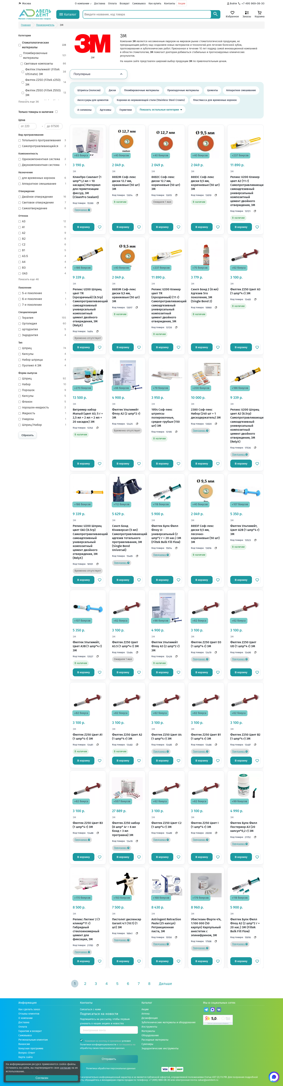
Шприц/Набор (42, 425)
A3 (42, 221)
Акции (181, 3)
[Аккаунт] (232, 3)
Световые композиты (43, 63)
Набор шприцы (42, 359)
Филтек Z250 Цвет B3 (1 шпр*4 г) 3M (88, 825)
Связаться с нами (90, 1009)
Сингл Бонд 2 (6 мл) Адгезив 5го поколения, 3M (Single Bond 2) (204, 295)
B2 (42, 238)
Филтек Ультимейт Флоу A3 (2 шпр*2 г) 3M (165, 646)
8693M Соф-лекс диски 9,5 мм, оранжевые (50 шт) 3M (126, 295)
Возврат (124, 3)
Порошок (42, 390)
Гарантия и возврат (30, 1031)
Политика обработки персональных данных (110, 1068)
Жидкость (42, 413)
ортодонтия (42, 329)
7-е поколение (42, 304)
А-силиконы (84, 109)
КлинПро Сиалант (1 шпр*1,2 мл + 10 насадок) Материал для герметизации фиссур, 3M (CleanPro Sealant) (87, 187)
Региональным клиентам (33, 1039)
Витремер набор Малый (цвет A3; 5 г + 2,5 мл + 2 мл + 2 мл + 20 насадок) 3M (88, 415)
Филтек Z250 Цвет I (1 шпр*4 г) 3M (205, 825)
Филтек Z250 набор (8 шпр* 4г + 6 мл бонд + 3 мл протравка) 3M (126, 829)
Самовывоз (139, 3)
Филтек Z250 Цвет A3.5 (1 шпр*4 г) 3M (125, 644)
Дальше (165, 983)
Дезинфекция (150, 1018)
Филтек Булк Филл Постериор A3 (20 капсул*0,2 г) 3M (243, 827)
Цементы (212, 90)
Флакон (42, 401)
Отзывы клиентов (28, 1013)
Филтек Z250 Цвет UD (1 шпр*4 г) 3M (243, 644)
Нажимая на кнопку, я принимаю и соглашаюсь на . (107, 1044)
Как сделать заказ (29, 1009)
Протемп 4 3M (42, 365)
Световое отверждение (42, 202)
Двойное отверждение (42, 196)
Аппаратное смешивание (42, 183)
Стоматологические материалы (42, 45)
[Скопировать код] (97, 203)
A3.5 (42, 256)
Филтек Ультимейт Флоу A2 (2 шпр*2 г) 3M (126, 413)
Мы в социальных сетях (219, 1002)
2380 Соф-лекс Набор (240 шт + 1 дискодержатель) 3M (206, 413)
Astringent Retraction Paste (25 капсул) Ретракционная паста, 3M (166, 925)
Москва (26, 3)
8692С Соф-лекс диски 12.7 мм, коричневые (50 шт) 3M (165, 183)
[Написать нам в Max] (274, 1077)
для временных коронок (42, 178)
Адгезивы (105, 109)
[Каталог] (67, 14)
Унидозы (42, 419)
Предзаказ (82, 209)
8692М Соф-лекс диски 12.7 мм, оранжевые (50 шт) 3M (126, 183)
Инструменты (149, 1026)
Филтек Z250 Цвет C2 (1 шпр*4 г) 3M (166, 825)
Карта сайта (25, 1057)
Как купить (155, 3)
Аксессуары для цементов (92, 100)
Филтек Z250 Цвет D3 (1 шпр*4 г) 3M (206, 644)
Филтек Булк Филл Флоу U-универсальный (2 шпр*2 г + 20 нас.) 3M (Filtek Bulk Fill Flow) (166, 534)
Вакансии (24, 1044)
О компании (82, 3)
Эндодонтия (42, 335)
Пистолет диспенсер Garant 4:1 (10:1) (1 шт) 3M (126, 923)
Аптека (146, 1013)
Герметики (125, 109)
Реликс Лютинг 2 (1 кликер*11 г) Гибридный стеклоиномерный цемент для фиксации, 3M (86, 929)
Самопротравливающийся (42, 146)
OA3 (42, 273)
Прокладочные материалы (183, 90)
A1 (42, 227)
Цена (21, 120)
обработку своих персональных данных (102, 1048)
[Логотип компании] (34, 14)
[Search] (215, 14)
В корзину (83, 227)
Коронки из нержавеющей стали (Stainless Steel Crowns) (151, 100)
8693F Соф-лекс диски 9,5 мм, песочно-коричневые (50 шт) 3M (205, 534)
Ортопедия (42, 323)
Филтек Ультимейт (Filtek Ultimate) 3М (44, 72)
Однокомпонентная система (42, 159)
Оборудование (150, 1035)
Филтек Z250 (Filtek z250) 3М (44, 82)
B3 (42, 267)
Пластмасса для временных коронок (215, 100)
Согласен (42, 1077)
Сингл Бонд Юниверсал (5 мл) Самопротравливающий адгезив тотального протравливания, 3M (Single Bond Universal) (127, 538)
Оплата (112, 3)
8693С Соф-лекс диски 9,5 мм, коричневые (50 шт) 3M (205, 183)
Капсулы (42, 354)
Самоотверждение (42, 208)
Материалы (148, 1031)
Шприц (42, 348)
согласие (65, 1067)
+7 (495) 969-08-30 (159, 1080)
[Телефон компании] (251, 3)
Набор (42, 384)
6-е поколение (42, 299)
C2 (42, 244)
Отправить (109, 1058)
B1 (42, 250)
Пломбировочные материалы (43, 55)
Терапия (42, 317)
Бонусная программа (30, 1048)
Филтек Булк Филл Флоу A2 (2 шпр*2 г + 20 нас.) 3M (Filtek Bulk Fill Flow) (245, 925)
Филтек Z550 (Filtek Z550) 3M (44, 93)
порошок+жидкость (42, 407)
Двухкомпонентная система (42, 165)
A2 (42, 233)
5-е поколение (42, 293)
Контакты (169, 3)
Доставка (99, 3)
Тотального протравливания (42, 140)
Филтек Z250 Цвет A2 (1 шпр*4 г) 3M (127, 737)
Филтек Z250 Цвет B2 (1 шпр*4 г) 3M (245, 737)
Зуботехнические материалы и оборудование (169, 1022)
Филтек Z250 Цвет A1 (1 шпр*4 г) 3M (88, 737)
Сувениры (147, 1044)
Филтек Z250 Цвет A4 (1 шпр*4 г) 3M (166, 737)
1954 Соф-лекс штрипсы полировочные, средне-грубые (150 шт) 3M (165, 417)
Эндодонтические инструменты (160, 1048)
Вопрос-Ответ (26, 1052)
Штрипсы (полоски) (89, 90)
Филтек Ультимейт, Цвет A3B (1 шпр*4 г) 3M (87, 646)
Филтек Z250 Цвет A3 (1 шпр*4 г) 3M (245, 291)
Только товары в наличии (35, 112)
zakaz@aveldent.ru (208, 1080)
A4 (42, 262)
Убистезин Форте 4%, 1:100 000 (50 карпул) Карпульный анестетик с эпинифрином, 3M (206, 927)
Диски (112, 90)
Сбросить (27, 435)
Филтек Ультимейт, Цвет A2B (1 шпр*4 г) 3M (244, 530)
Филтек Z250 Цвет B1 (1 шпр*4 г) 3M (206, 737)
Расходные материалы (155, 1039)
